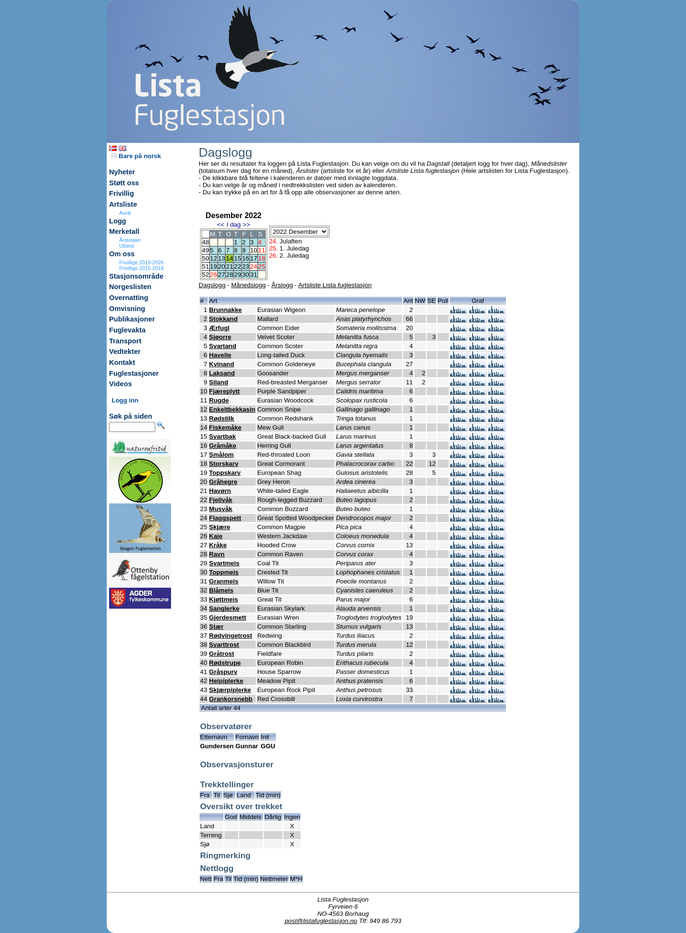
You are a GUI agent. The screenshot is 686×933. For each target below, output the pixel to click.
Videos (120, 384)
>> (247, 224)
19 (213, 266)
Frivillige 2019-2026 (141, 262)
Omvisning (127, 308)
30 (245, 274)
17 (253, 258)
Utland (126, 246)
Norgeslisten (130, 287)
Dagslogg (212, 285)
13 (221, 258)
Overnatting (128, 297)
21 (229, 266)
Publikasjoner (132, 319)
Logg (117, 221)
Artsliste (123, 204)
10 (253, 250)
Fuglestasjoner (134, 373)
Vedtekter (125, 351)
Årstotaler (130, 240)
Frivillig (121, 193)
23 (245, 266)
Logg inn (124, 400)
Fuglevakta (127, 330)
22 (237, 266)
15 (237, 258)
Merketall (124, 231)
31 (253, 274)
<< (220, 224)
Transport (125, 341)
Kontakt (122, 362)
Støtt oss (124, 183)
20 (221, 266)
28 (229, 274)
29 (237, 274)
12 (213, 258)
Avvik (125, 213)
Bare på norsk (136, 156)
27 (221, 274)
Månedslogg (248, 285)
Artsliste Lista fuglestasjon (335, 285)
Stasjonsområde (136, 276)
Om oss (122, 254)
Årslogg (282, 285)
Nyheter (122, 172)
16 (245, 258)
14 (229, 258)
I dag (233, 224)
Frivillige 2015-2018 (141, 268)
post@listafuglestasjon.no (321, 920)
